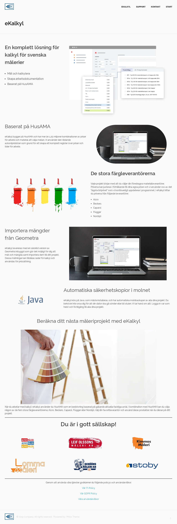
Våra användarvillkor (88, 499)
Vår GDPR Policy (88, 493)
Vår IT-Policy (88, 488)
